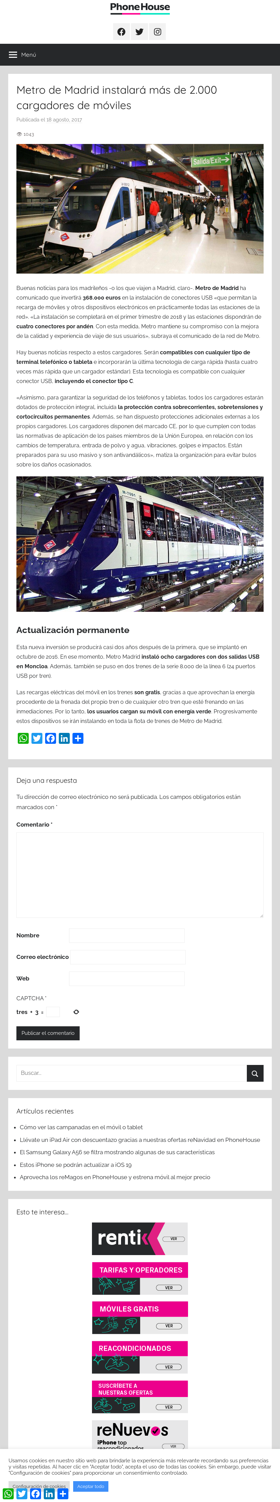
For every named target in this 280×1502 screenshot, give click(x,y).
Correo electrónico (42, 956)
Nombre (27, 935)
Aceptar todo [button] (90, 1486)
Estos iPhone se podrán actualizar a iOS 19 (76, 1164)
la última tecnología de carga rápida (178, 362)
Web (22, 978)
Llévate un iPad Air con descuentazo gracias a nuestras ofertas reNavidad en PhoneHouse (140, 1139)
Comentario (34, 824)
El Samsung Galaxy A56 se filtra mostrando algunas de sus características (117, 1152)
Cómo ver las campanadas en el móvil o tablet (81, 1127)
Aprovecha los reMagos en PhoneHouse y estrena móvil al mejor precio (115, 1177)
